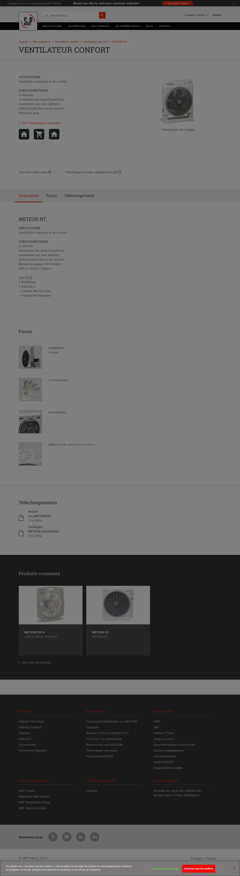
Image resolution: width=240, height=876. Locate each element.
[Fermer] (234, 871)
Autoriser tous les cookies (198, 871)
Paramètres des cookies (165, 871)
